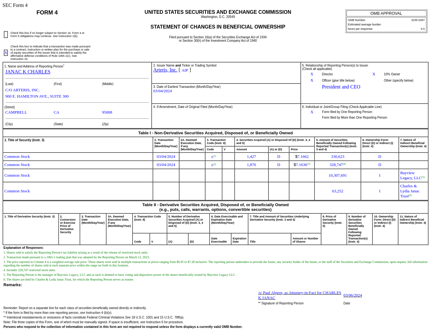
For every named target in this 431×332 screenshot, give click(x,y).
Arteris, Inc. (165, 69)
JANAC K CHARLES (27, 71)
